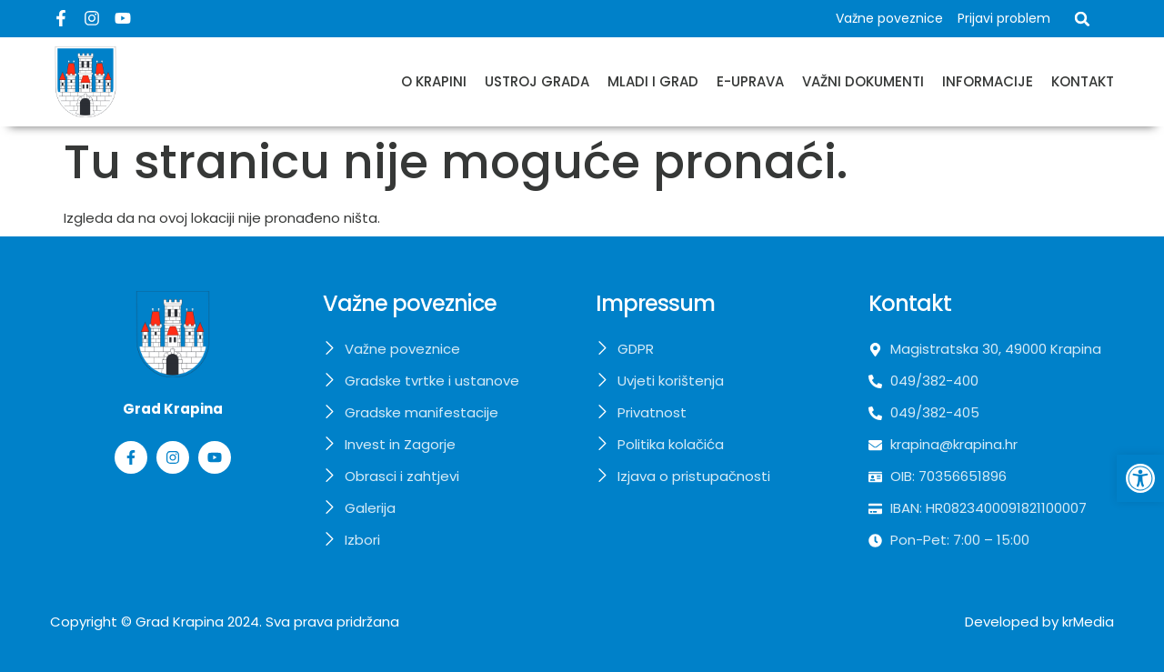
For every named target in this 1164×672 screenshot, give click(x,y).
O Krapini (434, 81)
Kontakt (1082, 81)
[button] (1082, 19)
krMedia (1088, 621)
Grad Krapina (179, 621)
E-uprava (750, 81)
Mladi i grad (652, 81)
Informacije (987, 81)
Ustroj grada (537, 81)
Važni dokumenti (863, 81)
